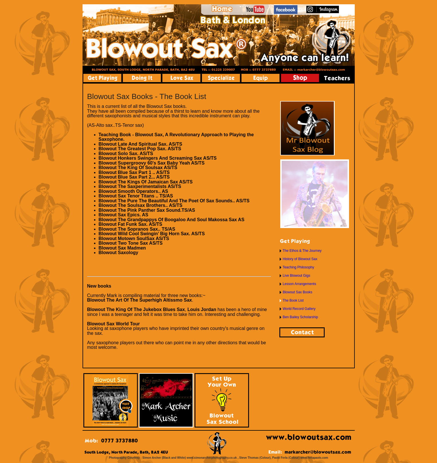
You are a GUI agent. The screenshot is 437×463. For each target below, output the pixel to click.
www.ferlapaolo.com (314, 457)
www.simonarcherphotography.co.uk (212, 457)
